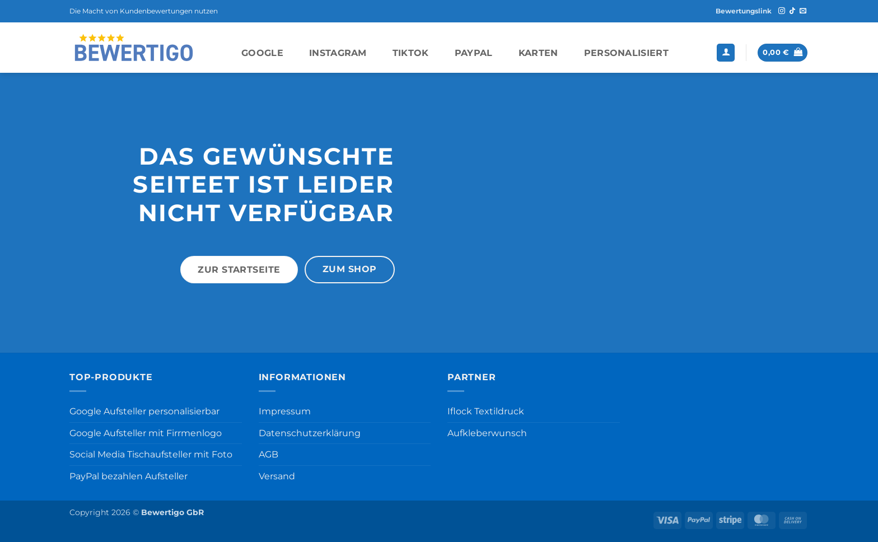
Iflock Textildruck (485, 411)
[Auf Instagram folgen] (781, 11)
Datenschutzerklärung (310, 433)
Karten (538, 53)
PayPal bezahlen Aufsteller (128, 476)
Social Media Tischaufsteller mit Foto (150, 454)
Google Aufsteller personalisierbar (144, 411)
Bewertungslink (744, 11)
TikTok (411, 53)
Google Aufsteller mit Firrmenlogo (145, 433)
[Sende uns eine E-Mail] (803, 11)
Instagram (338, 53)
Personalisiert (626, 53)
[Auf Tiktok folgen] (792, 11)
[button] (726, 53)
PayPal (474, 53)
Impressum (285, 411)
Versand (277, 476)
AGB (268, 454)
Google (262, 53)
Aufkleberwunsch (487, 433)
